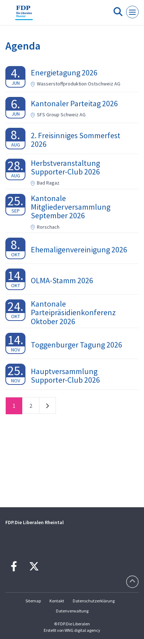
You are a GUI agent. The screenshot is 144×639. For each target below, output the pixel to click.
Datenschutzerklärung (94, 600)
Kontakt (56, 600)
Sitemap (33, 600)
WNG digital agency (82, 630)
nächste (47, 407)
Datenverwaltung (72, 611)
